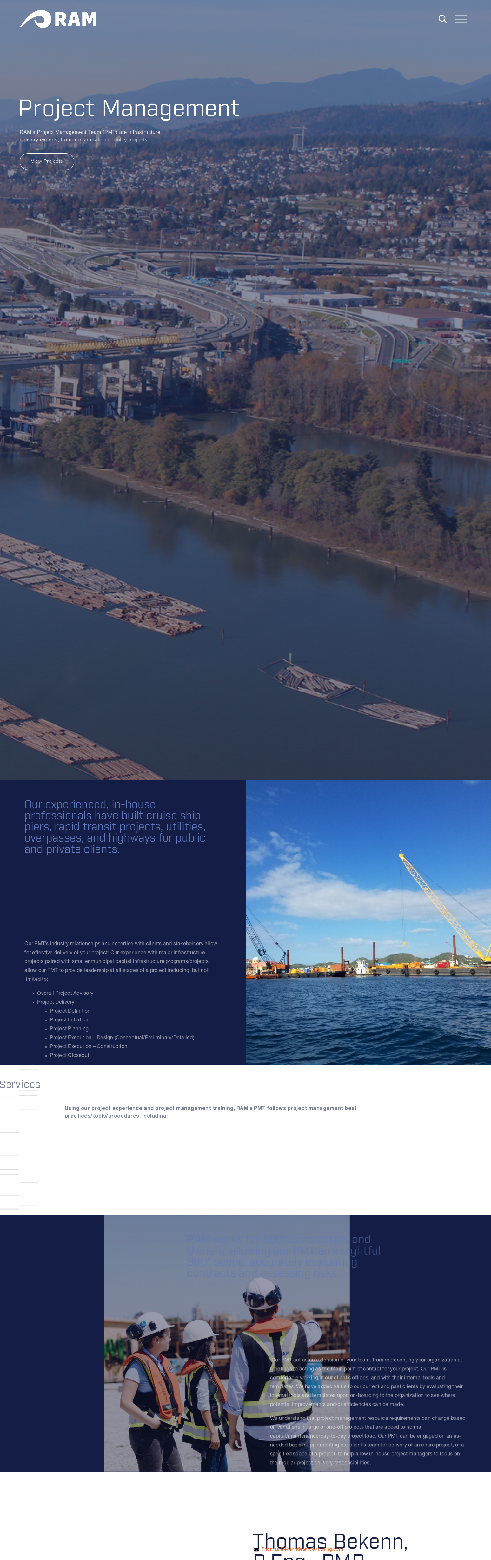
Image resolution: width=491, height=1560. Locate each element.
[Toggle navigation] (461, 19)
